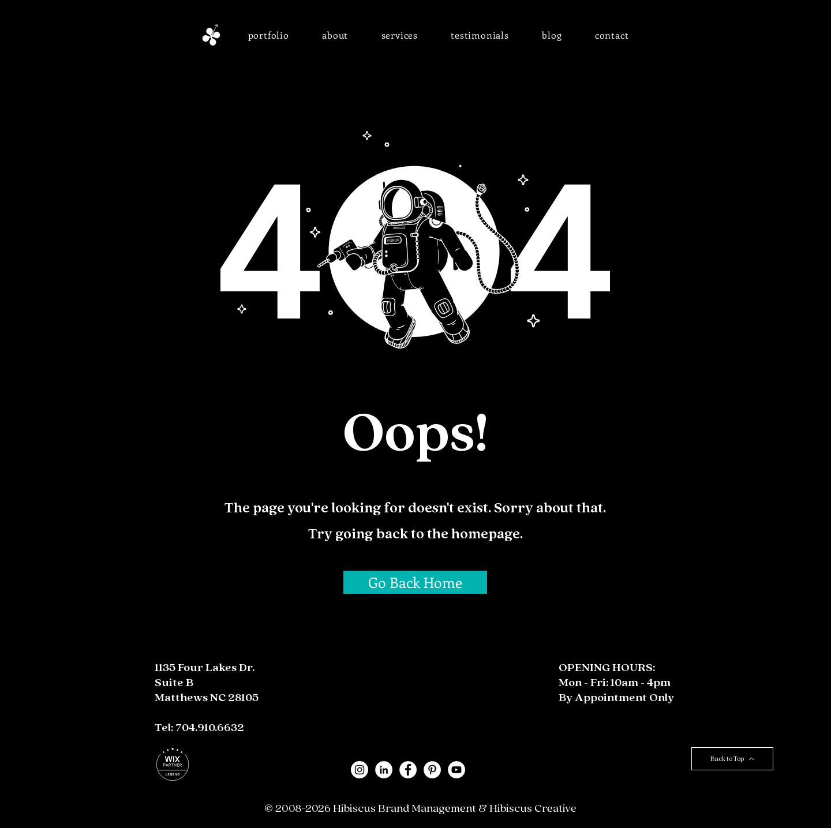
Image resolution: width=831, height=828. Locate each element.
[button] (269, 35)
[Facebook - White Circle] (408, 769)
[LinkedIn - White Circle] (383, 769)
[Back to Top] (732, 758)
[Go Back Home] (415, 582)
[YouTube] (456, 769)
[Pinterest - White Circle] (432, 769)
